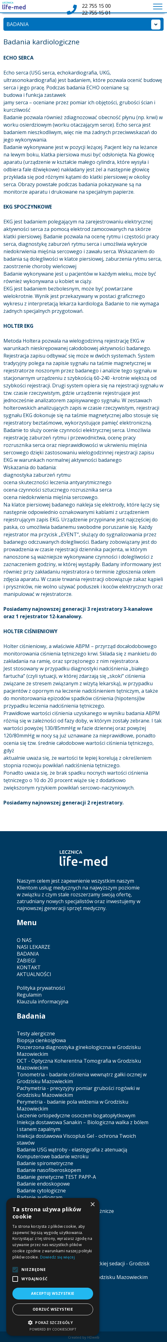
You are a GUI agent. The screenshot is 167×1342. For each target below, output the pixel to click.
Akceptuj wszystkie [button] (52, 1293)
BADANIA (28, 953)
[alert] (52, 1267)
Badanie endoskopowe (43, 1183)
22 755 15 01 (96, 12)
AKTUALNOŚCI (34, 974)
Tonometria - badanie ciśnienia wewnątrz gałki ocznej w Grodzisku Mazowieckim (82, 1078)
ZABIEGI (26, 960)
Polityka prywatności (41, 987)
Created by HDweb (83, 1337)
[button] (52, 1322)
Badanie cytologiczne (41, 1190)
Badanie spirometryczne (45, 1163)
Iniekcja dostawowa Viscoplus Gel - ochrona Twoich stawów (76, 1139)
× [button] (92, 1204)
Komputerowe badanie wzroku (52, 1156)
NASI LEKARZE (33, 946)
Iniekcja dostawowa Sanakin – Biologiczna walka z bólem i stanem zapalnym (82, 1126)
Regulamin (29, 994)
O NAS (24, 940)
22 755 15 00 (96, 5)
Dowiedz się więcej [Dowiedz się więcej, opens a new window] (57, 1257)
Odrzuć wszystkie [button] (53, 1309)
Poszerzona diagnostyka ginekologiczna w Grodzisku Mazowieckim (79, 1050)
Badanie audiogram (39, 1197)
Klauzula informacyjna (42, 1001)
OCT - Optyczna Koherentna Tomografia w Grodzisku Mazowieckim (79, 1064)
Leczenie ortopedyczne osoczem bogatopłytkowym (76, 1115)
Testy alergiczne (36, 1033)
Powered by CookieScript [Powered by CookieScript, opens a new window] (52, 1329)
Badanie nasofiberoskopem (49, 1170)
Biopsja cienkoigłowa (41, 1040)
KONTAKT (29, 967)
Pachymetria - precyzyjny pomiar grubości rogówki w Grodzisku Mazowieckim (78, 1091)
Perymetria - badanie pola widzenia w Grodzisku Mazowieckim (72, 1105)
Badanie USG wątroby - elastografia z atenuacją (72, 1149)
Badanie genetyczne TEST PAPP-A (56, 1176)
